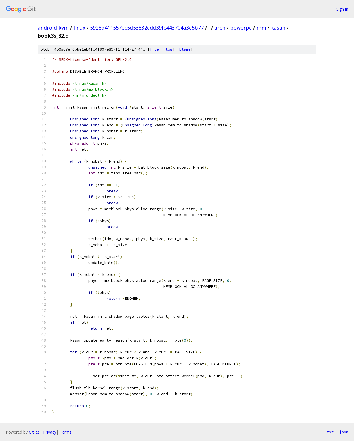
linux (79, 27)
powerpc (241, 27)
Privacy (49, 432)
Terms (66, 432)
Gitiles (34, 432)
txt (330, 431)
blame (185, 49)
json (343, 431)
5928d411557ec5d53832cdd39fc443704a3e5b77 (147, 27)
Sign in (342, 9)
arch (220, 27)
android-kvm (53, 27)
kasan (278, 27)
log (169, 49)
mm (261, 27)
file (154, 49)
